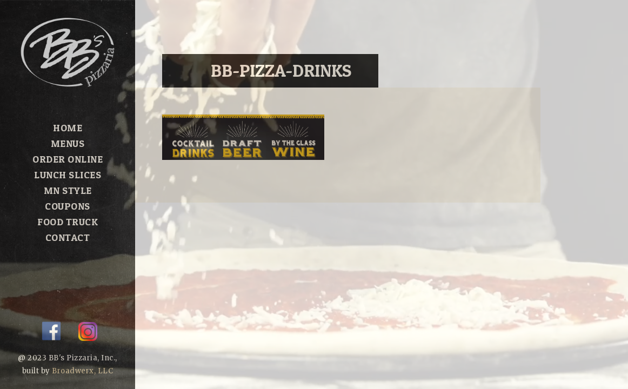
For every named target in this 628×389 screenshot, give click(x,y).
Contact (67, 237)
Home (67, 127)
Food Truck (67, 221)
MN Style (68, 190)
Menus (68, 143)
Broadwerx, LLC (82, 370)
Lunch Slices (67, 174)
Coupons (67, 206)
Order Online (67, 159)
